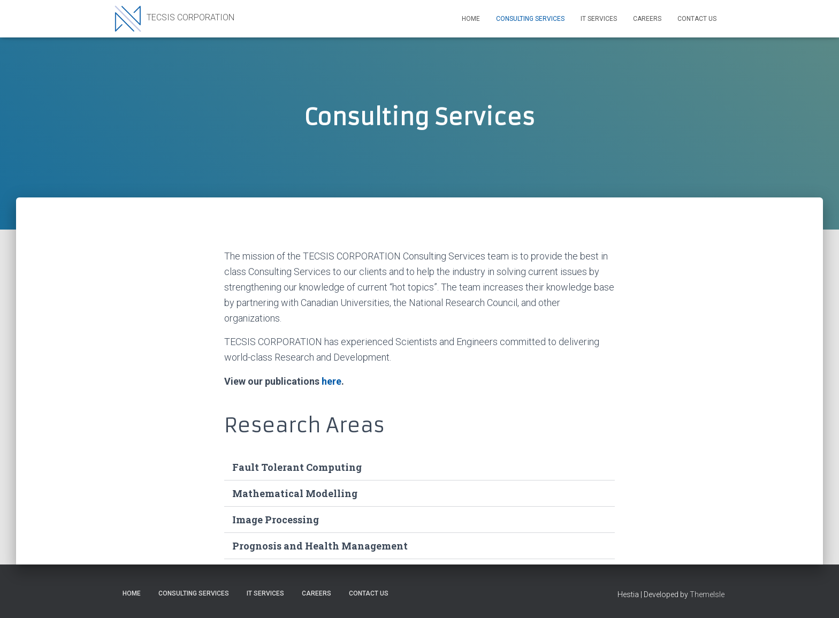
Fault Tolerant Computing (297, 467)
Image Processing (275, 519)
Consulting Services (530, 18)
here (331, 381)
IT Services (599, 18)
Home (471, 18)
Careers (647, 18)
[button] (419, 467)
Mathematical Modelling (294, 493)
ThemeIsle (707, 594)
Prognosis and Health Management (320, 545)
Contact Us (696, 18)
